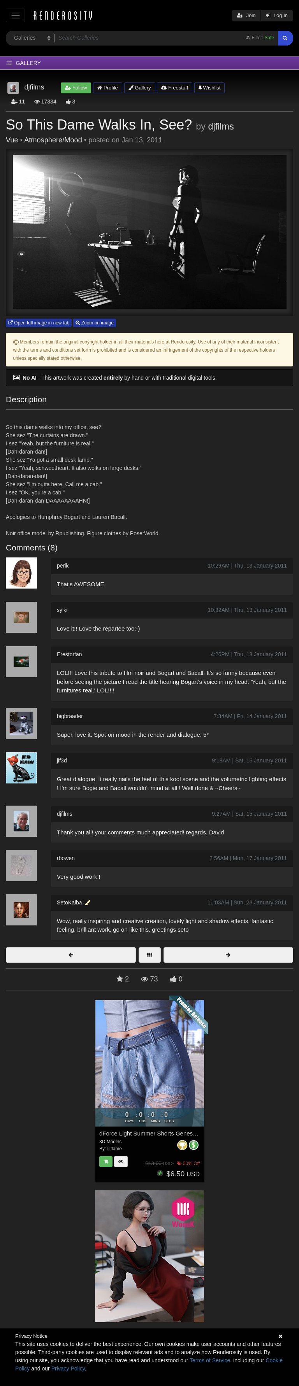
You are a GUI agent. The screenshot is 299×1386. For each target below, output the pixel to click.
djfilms (221, 126)
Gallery (139, 88)
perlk (63, 565)
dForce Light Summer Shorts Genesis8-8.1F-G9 (161, 1133)
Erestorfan (69, 654)
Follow (76, 88)
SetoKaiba (69, 902)
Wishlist (209, 88)
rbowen (66, 858)
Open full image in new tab (38, 323)
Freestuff (174, 88)
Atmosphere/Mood (53, 140)
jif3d (62, 760)
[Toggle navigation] (15, 15)
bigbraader (70, 716)
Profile (107, 88)
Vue (12, 140)
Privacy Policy (68, 1368)
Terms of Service (210, 1360)
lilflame (114, 1148)
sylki (62, 610)
